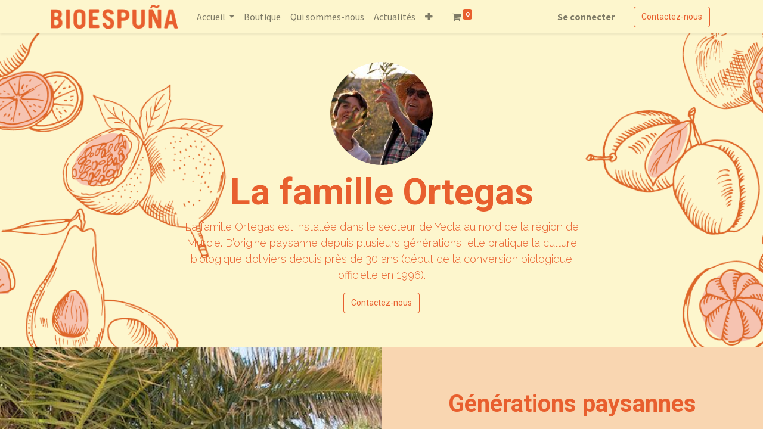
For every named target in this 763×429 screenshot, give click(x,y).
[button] (429, 17)
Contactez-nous (671, 16)
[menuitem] (262, 17)
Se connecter (586, 17)
